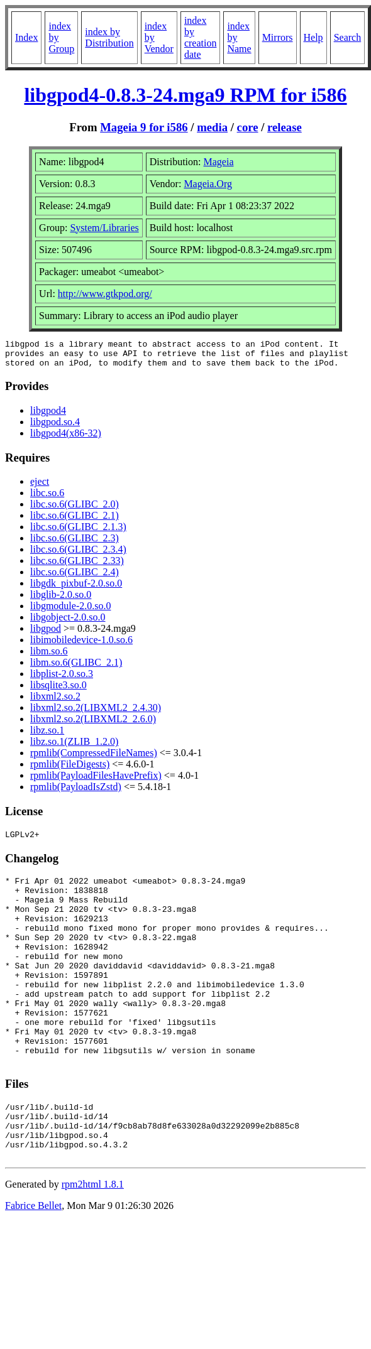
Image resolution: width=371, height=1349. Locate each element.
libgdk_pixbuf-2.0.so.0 (76, 588)
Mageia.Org (208, 183)
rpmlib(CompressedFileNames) (93, 758)
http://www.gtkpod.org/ (105, 293)
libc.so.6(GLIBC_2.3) (74, 543)
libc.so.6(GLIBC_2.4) (74, 577)
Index (26, 37)
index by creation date (200, 37)
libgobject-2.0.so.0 (68, 622)
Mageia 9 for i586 (143, 127)
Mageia (219, 161)
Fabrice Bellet (33, 1262)
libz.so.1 (47, 735)
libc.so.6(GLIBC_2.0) (74, 509)
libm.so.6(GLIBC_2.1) (76, 668)
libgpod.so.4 (55, 427)
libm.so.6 (49, 656)
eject (39, 487)
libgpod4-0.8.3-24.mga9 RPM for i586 (185, 95)
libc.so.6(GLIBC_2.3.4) (78, 555)
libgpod (45, 634)
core (247, 127)
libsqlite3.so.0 (58, 690)
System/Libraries (104, 227)
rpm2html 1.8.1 (93, 1240)
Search (348, 37)
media (212, 127)
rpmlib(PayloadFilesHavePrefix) (96, 781)
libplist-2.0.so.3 (61, 679)
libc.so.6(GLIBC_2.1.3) (78, 532)
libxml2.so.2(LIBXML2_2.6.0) (93, 724)
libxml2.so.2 (55, 701)
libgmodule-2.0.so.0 (70, 611)
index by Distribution (109, 37)
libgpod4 (48, 416)
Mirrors (277, 37)
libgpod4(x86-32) (65, 438)
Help (313, 37)
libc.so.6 (47, 498)
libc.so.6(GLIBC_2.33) (77, 566)
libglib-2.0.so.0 (60, 600)
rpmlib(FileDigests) (69, 769)
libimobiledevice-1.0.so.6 (81, 645)
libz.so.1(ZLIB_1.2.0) (74, 747)
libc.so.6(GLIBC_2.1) (74, 521)
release (284, 127)
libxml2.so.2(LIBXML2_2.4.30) (95, 713)
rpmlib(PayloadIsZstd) (75, 792)
